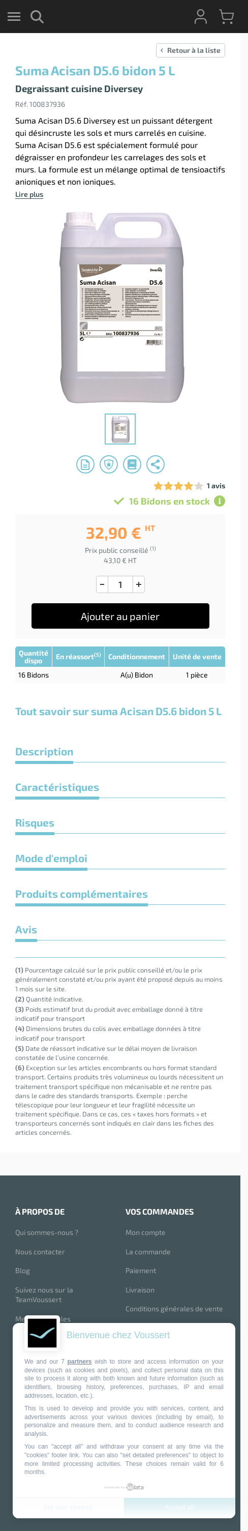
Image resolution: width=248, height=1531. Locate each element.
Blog (22, 1270)
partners (80, 1361)
